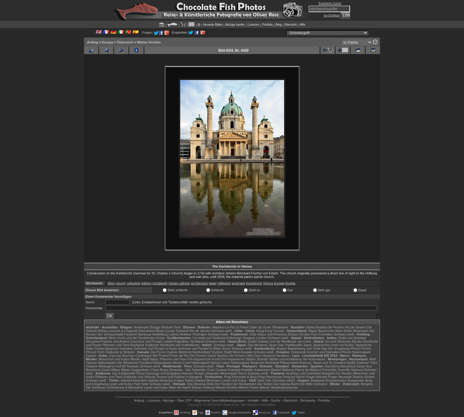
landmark (238, 283)
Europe (279, 283)
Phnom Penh (95, 352)
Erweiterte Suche (330, 3)
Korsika (304, 334)
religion (146, 283)
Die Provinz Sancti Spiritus (209, 355)
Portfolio (267, 24)
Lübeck (173, 334)
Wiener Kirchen (149, 42)
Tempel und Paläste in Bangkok (179, 377)
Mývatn (357, 341)
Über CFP (184, 400)
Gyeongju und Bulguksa (163, 373)
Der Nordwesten (244, 384)
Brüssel (167, 327)
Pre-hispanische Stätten (238, 359)
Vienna (268, 283)
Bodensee (360, 331)
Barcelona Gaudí (98, 370)
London (261, 338)
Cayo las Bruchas (121, 355)
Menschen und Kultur (114, 359)
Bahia (310, 327)
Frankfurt (130, 334)
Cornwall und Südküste (209, 338)
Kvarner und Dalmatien (323, 352)
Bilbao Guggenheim (135, 370)
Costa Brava (160, 370)
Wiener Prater (249, 387)
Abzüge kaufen (235, 24)
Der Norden (344, 373)
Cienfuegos (143, 355)
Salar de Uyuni (260, 327)
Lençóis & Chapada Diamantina (132, 331)
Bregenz (367, 384)
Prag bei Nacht (294, 377)
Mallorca (288, 370)
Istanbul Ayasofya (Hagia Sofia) (170, 380)
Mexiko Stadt (139, 359)
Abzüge (168, 400)
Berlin (348, 331)
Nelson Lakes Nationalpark (229, 362)
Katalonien (262, 370)
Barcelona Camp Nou (356, 366)
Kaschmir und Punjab (146, 341)
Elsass (293, 334)
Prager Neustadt (340, 377)
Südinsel (363, 362)
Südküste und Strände (139, 377)
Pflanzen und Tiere (116, 345)
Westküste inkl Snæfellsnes (179, 345)
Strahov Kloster (363, 377)
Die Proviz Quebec (164, 352)
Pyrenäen (326, 334)
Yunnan (278, 331)
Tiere (373, 362)
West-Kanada (242, 352)
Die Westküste (127, 362)
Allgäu (312, 331)
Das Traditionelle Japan (295, 345)
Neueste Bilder (213, 24)
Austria (290, 283)
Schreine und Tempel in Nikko (199, 348)
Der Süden (265, 384)
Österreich (125, 42)
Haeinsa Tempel (192, 373)
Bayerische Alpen (330, 331)
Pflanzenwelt (289, 362)
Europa (107, 42)
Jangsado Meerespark (221, 373)
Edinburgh (234, 338)
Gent (177, 327)
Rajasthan (181, 341)
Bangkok (328, 373)
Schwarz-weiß (221, 331)
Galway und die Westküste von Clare (284, 341)
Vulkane (91, 366)
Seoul (242, 373)
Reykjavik (137, 345)
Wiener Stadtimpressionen (279, 387)
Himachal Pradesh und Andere (108, 341)
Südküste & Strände (120, 352)
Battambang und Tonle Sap (307, 348)
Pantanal (182, 331)
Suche (275, 400)
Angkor (282, 348)
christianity (160, 283)
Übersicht (290, 24)
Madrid (276, 370)
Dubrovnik (298, 352)
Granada (234, 370)
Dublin (252, 341)
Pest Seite (141, 384)
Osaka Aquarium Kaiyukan (114, 348)
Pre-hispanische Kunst (204, 359)
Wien (111, 283)
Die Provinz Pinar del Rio (171, 355)
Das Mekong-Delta (200, 384)
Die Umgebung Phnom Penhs (349, 348)
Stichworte (307, 400)
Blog (278, 24)
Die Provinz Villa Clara (245, 355)
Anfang (92, 42)
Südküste (152, 345)
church (121, 283)
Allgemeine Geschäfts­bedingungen (219, 400)
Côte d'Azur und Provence (268, 334)
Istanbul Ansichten (133, 380)
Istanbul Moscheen (207, 380)
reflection (224, 283)
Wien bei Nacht (180, 387)
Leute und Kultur (234, 380)
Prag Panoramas (270, 377)
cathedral (133, 283)
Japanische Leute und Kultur (333, 345)
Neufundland (201, 352)
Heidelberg (159, 334)
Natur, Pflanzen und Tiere (168, 359)
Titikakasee (280, 327)
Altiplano (218, 327)
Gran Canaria (217, 370)
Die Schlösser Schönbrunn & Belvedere (114, 387)
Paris (314, 334)
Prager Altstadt (316, 377)
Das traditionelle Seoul (128, 373)
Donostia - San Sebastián (188, 370)
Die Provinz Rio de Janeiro (346, 327)
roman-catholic (179, 283)
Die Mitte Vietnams (313, 384)
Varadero (282, 355)
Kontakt (253, 400)
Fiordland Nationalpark (155, 362)
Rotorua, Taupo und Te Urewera (322, 362)
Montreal (185, 352)
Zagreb (91, 355)
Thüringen (199, 334)
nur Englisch (331, 15)
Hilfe (302, 24)
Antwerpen (141, 327)
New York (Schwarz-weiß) (276, 380)
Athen (112, 338)
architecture (199, 283)
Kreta (160, 338)
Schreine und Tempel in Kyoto (155, 348)
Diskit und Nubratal (352, 338)
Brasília (321, 327)
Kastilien (247, 370)
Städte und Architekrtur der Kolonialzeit (297, 359)
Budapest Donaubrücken (329, 380)
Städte (351, 362)
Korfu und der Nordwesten (137, 338)
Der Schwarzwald (110, 334)
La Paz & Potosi (237, 327)
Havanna (268, 355)
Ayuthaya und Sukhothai (303, 373)
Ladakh (168, 341)
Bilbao (115, 370)
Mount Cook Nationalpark (191, 362)
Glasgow (249, 338)
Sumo (226, 348)
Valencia (357, 370)
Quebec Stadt (222, 352)
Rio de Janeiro (199, 331)
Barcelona (332, 366)
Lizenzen (254, 24)
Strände (262, 359)
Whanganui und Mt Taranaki (118, 366)
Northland (272, 362)
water (213, 283)
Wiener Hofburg (203, 387)
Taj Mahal (197, 341)
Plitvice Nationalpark (356, 352)
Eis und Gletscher (338, 341)
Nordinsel (257, 362)
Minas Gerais (165, 331)
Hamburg (144, 334)
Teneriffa (343, 370)
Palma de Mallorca (308, 370)
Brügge (155, 327)
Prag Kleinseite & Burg (240, 377)
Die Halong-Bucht (286, 384)
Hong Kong (264, 331)
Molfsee (185, 334)
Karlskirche (254, 283)
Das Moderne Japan (262, 345)
